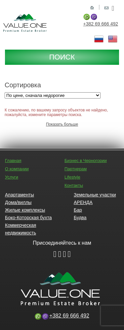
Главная (13, 160)
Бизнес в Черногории (85, 160)
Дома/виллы (18, 202)
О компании (17, 168)
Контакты (73, 185)
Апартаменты (19, 194)
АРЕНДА (83, 202)
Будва (80, 217)
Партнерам (75, 168)
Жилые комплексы (25, 210)
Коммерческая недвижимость (20, 229)
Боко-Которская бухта (28, 217)
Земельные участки (95, 194)
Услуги (11, 177)
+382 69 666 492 (100, 23)
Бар (78, 210)
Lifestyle (72, 177)
